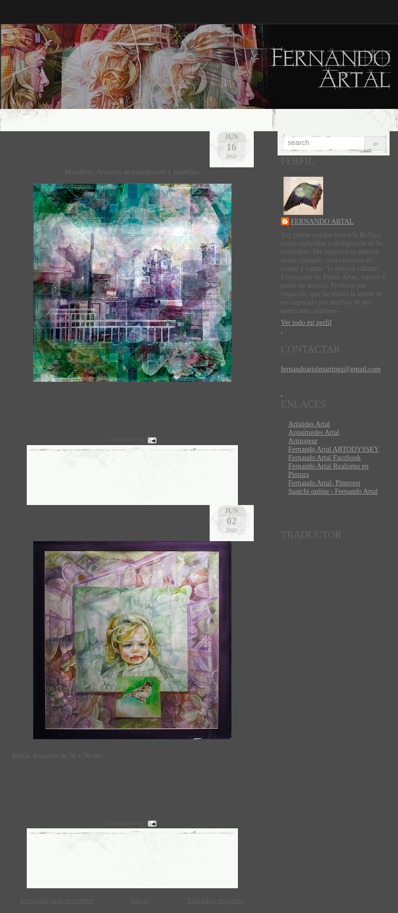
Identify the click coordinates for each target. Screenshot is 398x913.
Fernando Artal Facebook (324, 457)
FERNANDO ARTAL (322, 221)
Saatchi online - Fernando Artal (333, 491)
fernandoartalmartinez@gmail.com (331, 369)
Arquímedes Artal (314, 432)
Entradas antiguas (215, 900)
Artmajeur (303, 441)
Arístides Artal (309, 424)
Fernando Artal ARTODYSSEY (334, 449)
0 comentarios (123, 440)
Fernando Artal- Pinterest (324, 483)
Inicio (140, 900)
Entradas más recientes (57, 900)
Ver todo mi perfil (306, 322)
